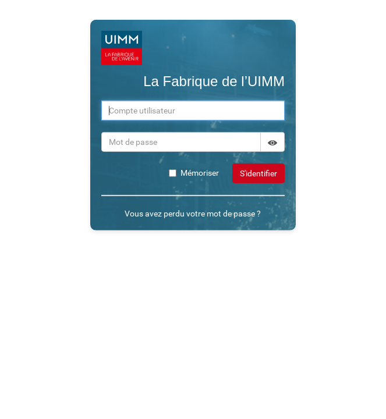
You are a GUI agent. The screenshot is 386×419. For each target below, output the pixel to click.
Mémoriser (194, 172)
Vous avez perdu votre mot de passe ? (193, 213)
